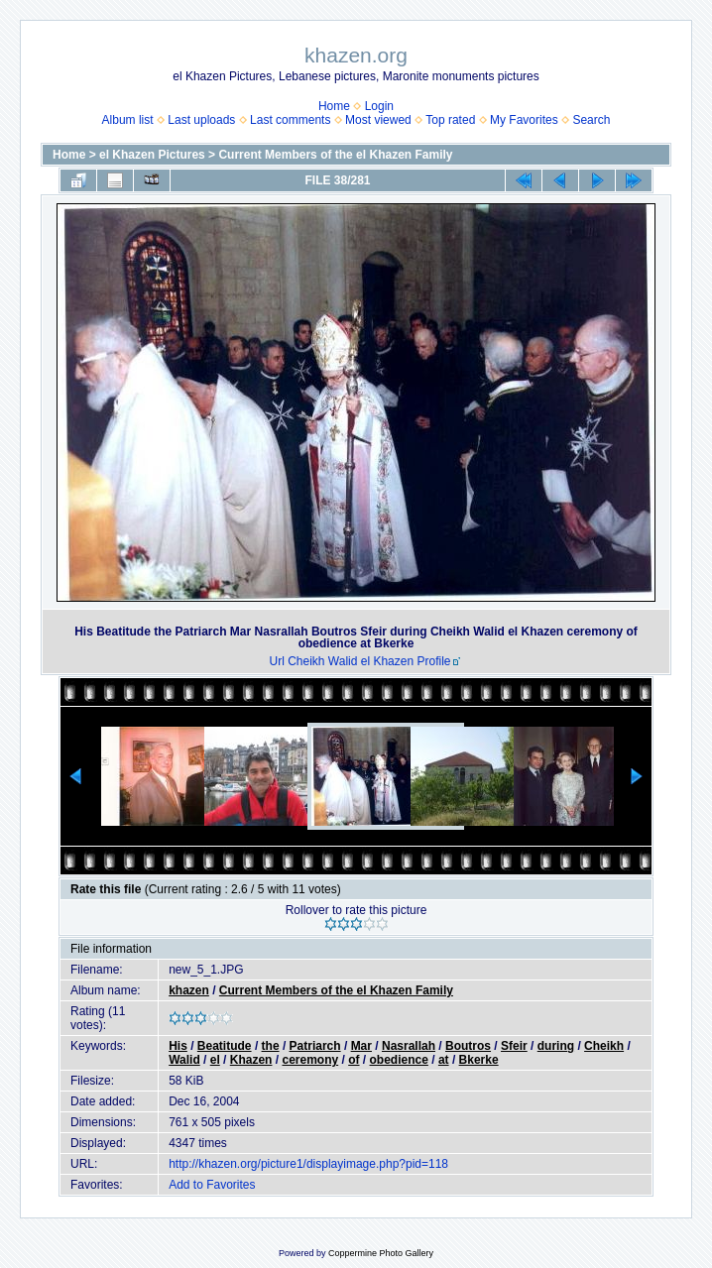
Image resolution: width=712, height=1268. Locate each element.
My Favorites (524, 120)
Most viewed (378, 120)
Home (334, 106)
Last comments (290, 120)
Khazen (251, 1060)
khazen (189, 990)
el (215, 1060)
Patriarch (315, 1046)
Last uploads (201, 120)
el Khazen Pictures (152, 155)
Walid (184, 1060)
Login (379, 106)
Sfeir (514, 1046)
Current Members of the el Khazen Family (335, 155)
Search (591, 120)
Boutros (468, 1046)
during (555, 1046)
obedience (399, 1060)
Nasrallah (408, 1046)
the (271, 1046)
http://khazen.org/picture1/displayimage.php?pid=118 (308, 1164)
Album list (128, 120)
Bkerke (479, 1060)
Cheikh (604, 1046)
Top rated (450, 120)
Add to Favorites (212, 1185)
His (178, 1046)
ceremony (310, 1060)
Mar (361, 1046)
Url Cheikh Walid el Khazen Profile (360, 661)
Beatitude (224, 1046)
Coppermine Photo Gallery (380, 1253)
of (353, 1060)
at (443, 1060)
